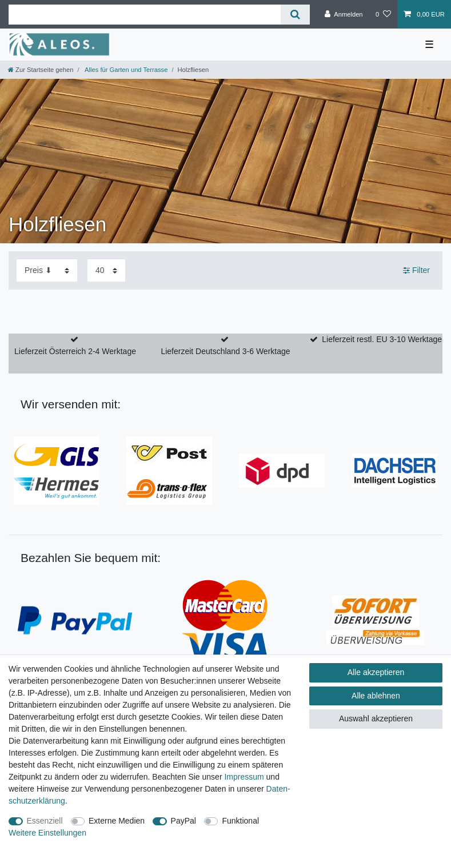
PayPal (183, 820)
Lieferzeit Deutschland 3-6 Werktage (225, 351)
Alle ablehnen (376, 695)
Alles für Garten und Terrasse (125, 69)
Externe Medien (117, 820)
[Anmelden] (343, 14)
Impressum (244, 776)
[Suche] (295, 15)
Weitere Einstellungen (47, 832)
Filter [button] (416, 271)
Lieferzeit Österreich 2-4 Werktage (75, 351)
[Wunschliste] (383, 14)
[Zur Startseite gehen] (40, 69)
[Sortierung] (47, 270)
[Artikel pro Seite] (106, 270)
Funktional (240, 820)
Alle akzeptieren (376, 672)
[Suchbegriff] (145, 15)
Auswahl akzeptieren (376, 718)
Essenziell (45, 820)
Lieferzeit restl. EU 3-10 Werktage (382, 339)
